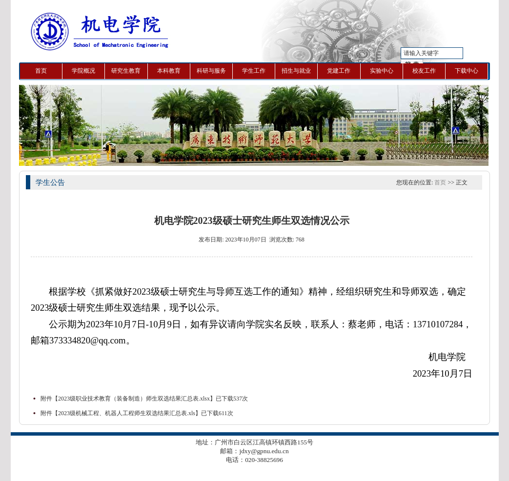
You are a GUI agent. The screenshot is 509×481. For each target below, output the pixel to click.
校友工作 (424, 70)
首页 (41, 70)
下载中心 (466, 70)
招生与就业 (296, 70)
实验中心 (381, 70)
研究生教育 (126, 70)
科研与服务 (211, 70)
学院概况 (83, 70)
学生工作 (253, 70)
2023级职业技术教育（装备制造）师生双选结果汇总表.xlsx (134, 398)
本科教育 (169, 70)
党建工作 (338, 70)
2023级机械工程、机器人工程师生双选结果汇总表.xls (126, 413)
